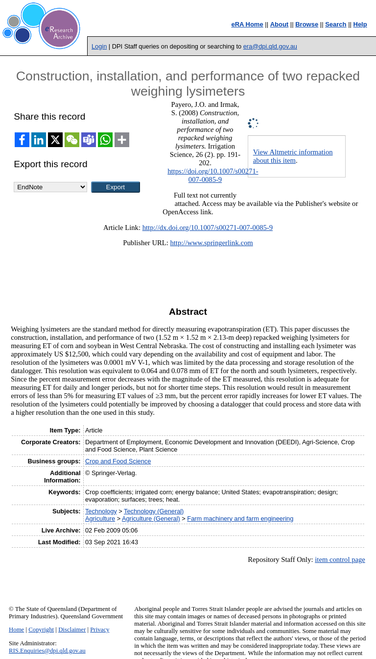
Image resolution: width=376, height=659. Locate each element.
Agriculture (100, 518)
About (279, 24)
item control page (340, 559)
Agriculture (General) (151, 518)
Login (99, 46)
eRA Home (247, 24)
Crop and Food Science (118, 461)
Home (16, 629)
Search (335, 24)
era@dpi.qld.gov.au (270, 46)
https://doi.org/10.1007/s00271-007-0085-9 (212, 175)
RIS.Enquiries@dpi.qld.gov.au (47, 650)
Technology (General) (154, 511)
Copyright (41, 629)
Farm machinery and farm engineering (240, 518)
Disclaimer (72, 629)
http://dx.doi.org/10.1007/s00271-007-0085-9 (207, 227)
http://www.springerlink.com (211, 243)
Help (360, 24)
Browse (306, 24)
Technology (101, 511)
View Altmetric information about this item (293, 156)
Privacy (99, 629)
